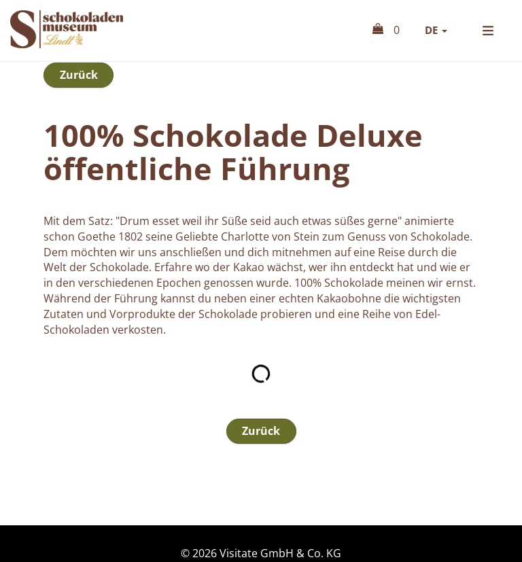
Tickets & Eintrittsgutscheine (266, 76)
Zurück (79, 108)
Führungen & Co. (433, 76)
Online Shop (98, 59)
